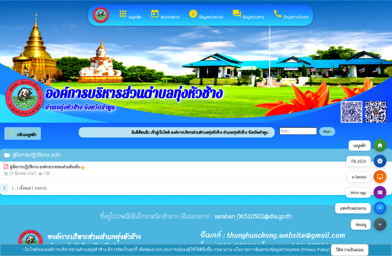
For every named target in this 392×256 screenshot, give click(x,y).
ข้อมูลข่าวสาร (248, 14)
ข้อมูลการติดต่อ (291, 14)
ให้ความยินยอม (350, 249)
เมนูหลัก (129, 14)
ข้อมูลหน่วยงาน (205, 14)
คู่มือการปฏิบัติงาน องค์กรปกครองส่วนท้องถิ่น (47, 167)
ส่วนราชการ (164, 14)
